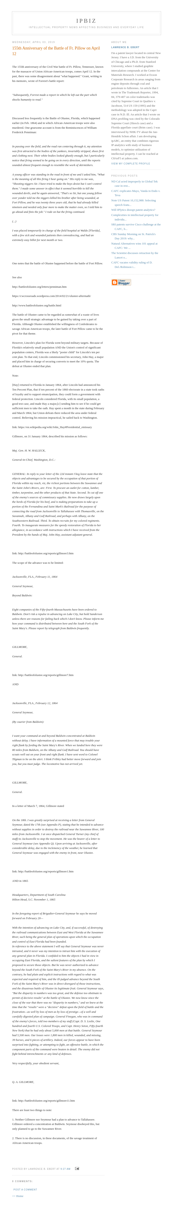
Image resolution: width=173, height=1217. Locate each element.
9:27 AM (66, 1169)
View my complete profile (130, 163)
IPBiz (86, 21)
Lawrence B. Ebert (125, 47)
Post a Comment (25, 1189)
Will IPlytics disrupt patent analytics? (133, 209)
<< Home (17, 1196)
